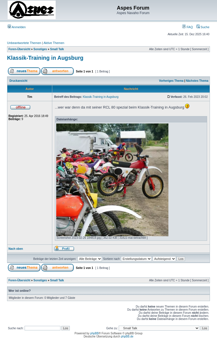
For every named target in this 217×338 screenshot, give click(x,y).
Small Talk (57, 49)
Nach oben (15, 248)
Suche (202, 27)
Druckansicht (18, 80)
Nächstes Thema (197, 80)
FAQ (187, 27)
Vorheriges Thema (171, 80)
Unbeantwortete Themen (24, 43)
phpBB (94, 333)
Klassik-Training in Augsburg (45, 58)
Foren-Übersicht (19, 49)
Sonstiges (40, 49)
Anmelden (17, 27)
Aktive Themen (54, 43)
